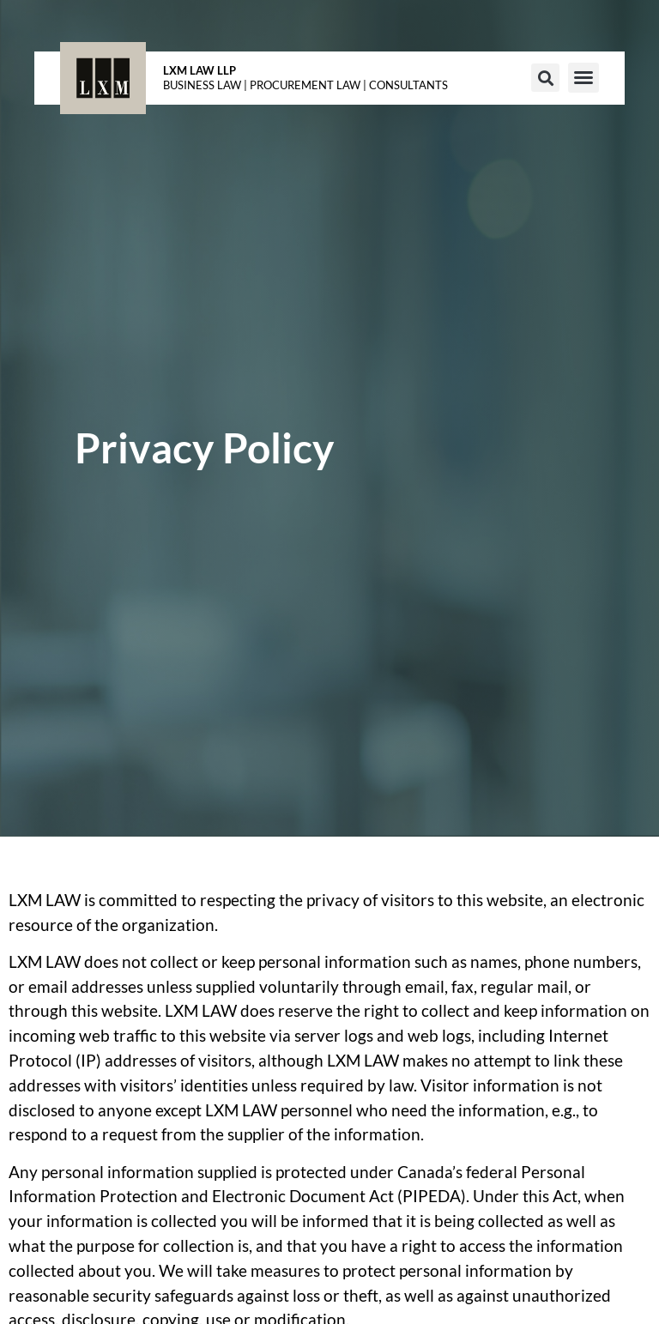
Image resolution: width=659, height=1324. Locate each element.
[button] (545, 77)
